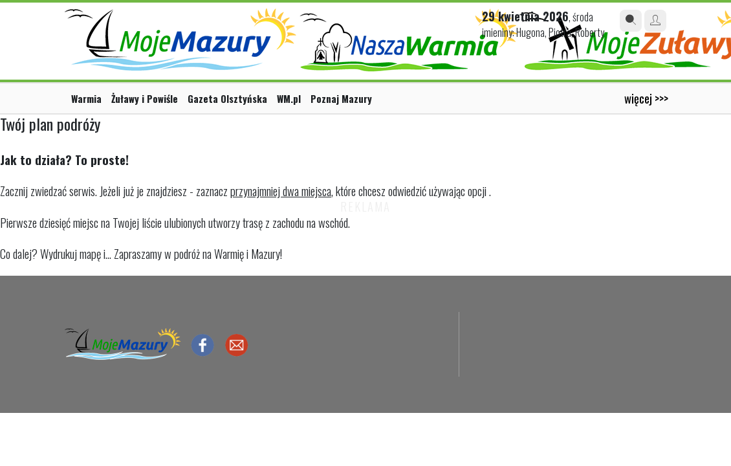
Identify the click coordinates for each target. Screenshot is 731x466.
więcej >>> (646, 98)
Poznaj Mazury (341, 98)
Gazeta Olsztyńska (227, 98)
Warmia (86, 98)
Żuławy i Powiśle (144, 98)
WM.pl (289, 98)
